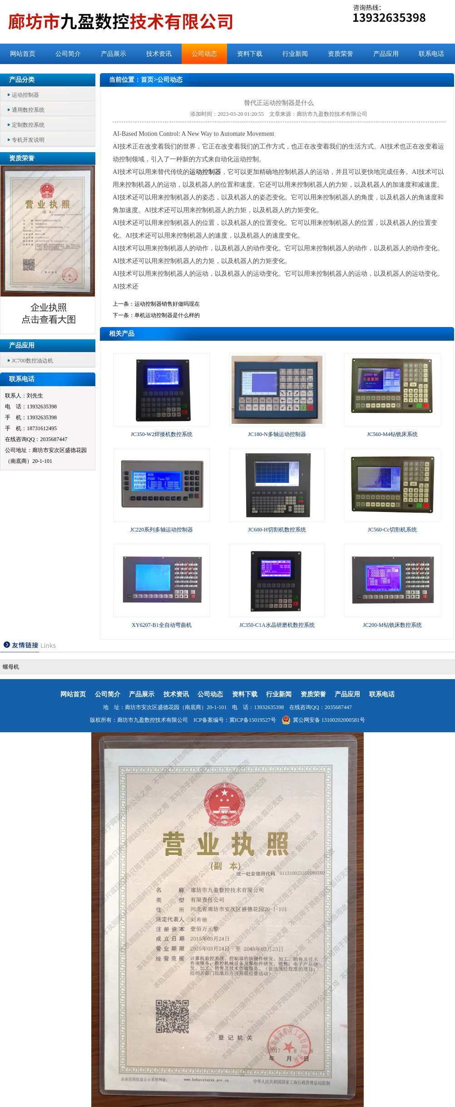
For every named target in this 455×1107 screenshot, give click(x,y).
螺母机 (11, 667)
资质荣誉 (340, 53)
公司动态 (204, 53)
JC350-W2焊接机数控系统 (162, 434)
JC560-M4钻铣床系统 (392, 434)
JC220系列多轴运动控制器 (161, 529)
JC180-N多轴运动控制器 (277, 434)
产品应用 (386, 53)
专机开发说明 (28, 140)
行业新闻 (295, 53)
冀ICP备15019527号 (252, 720)
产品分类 (22, 79)
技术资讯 (159, 53)
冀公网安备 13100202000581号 (323, 720)
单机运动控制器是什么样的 (167, 315)
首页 (147, 79)
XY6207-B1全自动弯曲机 (161, 625)
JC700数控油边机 (32, 360)
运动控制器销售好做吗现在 (167, 304)
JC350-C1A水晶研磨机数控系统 (276, 625)
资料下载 (249, 53)
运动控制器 (25, 95)
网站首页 (22, 53)
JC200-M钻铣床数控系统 (392, 625)
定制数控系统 (28, 125)
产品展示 (113, 53)
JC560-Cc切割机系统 (392, 529)
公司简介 (68, 53)
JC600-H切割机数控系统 (277, 529)
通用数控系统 (28, 110)
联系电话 (431, 53)
